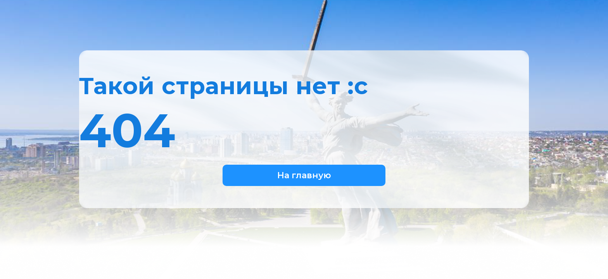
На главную (304, 175)
